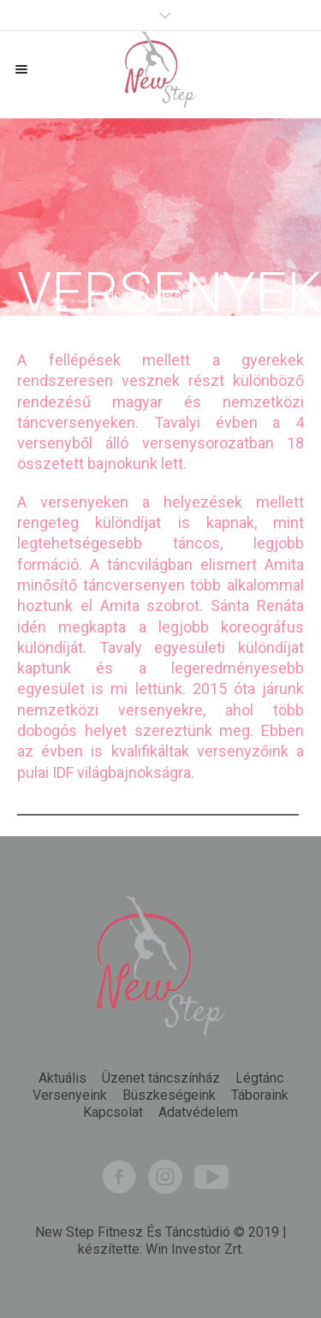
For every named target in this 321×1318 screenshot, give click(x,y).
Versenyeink (70, 1095)
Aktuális (62, 1078)
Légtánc (259, 1078)
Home (122, 295)
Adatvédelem (198, 1112)
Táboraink (259, 1095)
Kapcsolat (113, 1112)
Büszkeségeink (169, 1095)
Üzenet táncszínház (161, 1078)
